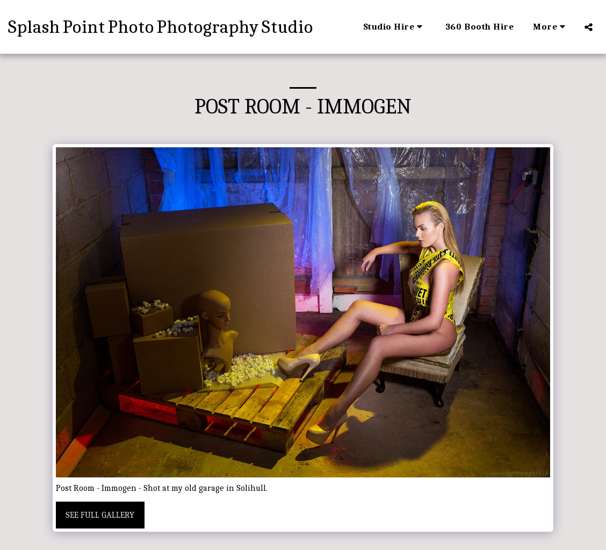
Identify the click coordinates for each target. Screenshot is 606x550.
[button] (395, 27)
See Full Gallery (100, 515)
